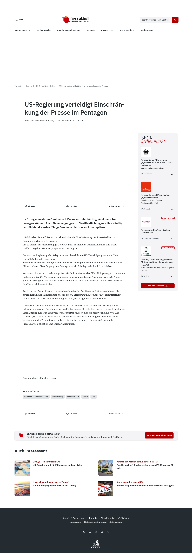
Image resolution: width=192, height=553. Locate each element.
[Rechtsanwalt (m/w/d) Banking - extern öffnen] (172, 239)
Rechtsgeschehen (48, 86)
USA (93, 397)
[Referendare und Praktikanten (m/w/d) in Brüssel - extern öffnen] (172, 209)
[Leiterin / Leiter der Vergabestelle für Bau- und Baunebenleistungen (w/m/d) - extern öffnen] (172, 277)
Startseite (18, 86)
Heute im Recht (31, 86)
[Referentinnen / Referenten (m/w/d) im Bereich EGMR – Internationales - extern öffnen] (172, 174)
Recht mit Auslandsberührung (36, 397)
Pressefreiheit (73, 397)
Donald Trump (57, 397)
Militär (85, 397)
